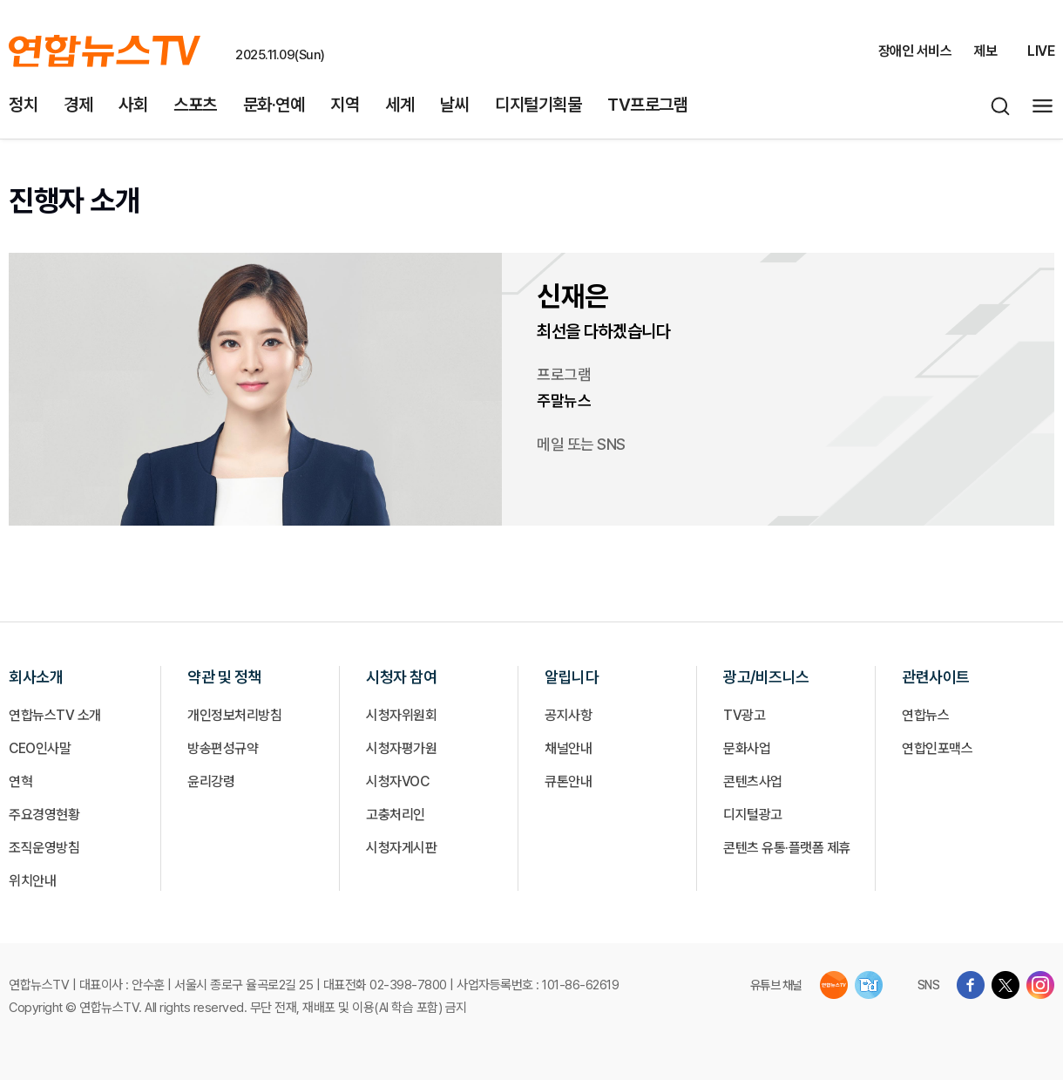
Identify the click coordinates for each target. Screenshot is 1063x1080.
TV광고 (744, 715)
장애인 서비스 (915, 51)
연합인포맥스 (937, 748)
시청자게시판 (401, 847)
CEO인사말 (40, 748)
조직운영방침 (44, 847)
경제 (78, 104)
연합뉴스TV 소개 (55, 715)
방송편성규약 (222, 748)
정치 (23, 104)
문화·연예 (274, 104)
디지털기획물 (538, 104)
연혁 (20, 781)
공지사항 (568, 715)
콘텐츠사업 (752, 781)
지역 (344, 104)
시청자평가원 (401, 748)
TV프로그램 (647, 104)
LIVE (1040, 51)
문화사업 (746, 748)
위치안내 (32, 881)
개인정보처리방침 (234, 715)
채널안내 (568, 748)
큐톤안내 (568, 781)
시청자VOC (397, 781)
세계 (399, 104)
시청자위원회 (401, 715)
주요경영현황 (44, 814)
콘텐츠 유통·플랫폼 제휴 (786, 847)
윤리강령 (210, 781)
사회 (132, 104)
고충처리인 (395, 814)
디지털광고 (752, 814)
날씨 (454, 104)
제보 (985, 51)
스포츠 (195, 104)
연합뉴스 (925, 715)
